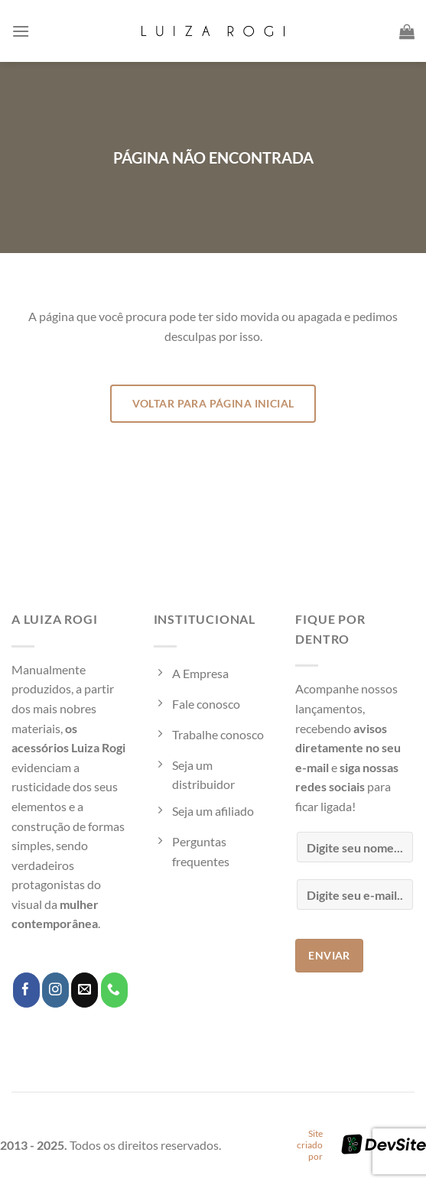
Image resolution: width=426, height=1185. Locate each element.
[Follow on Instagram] (55, 990)
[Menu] (20, 31)
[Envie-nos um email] (84, 990)
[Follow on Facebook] (26, 990)
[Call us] (114, 990)
